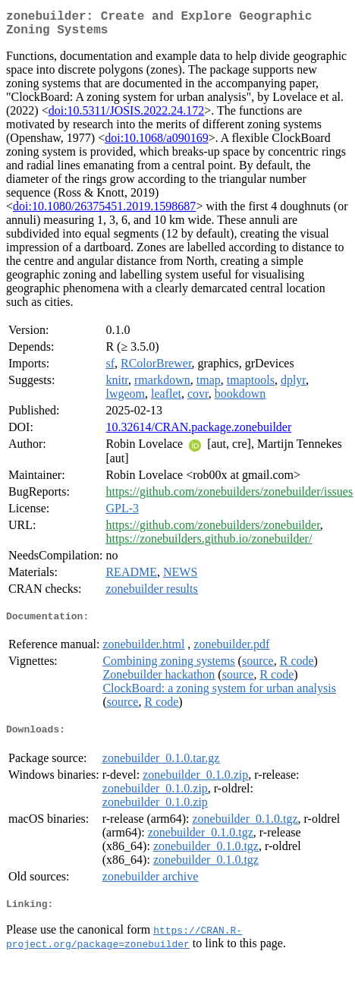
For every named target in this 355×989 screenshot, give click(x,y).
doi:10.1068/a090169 (156, 143)
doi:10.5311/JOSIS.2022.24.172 (127, 116)
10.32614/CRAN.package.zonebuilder (198, 433)
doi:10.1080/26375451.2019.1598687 (104, 212)
